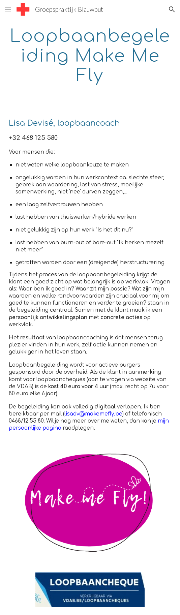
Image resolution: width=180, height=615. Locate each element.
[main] (90, 55)
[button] (8, 9)
